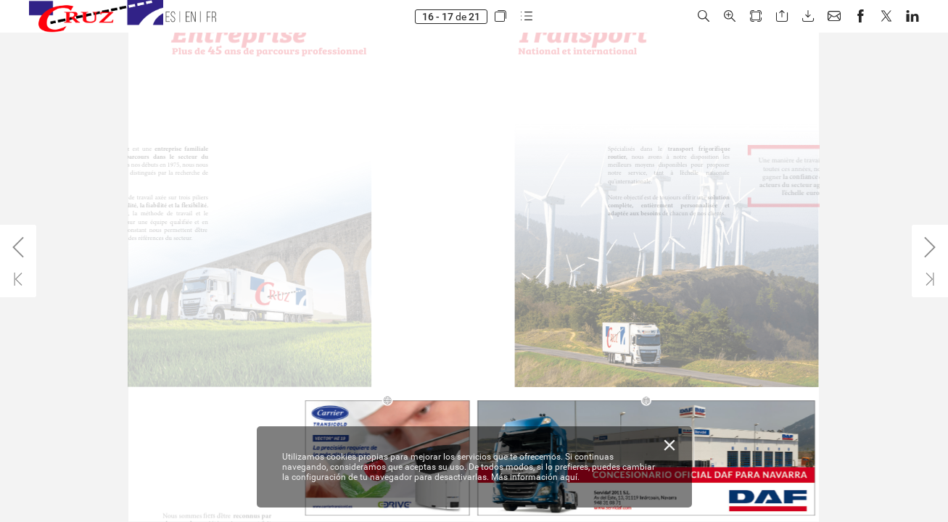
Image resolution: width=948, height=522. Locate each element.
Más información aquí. (535, 477)
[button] (500, 16)
